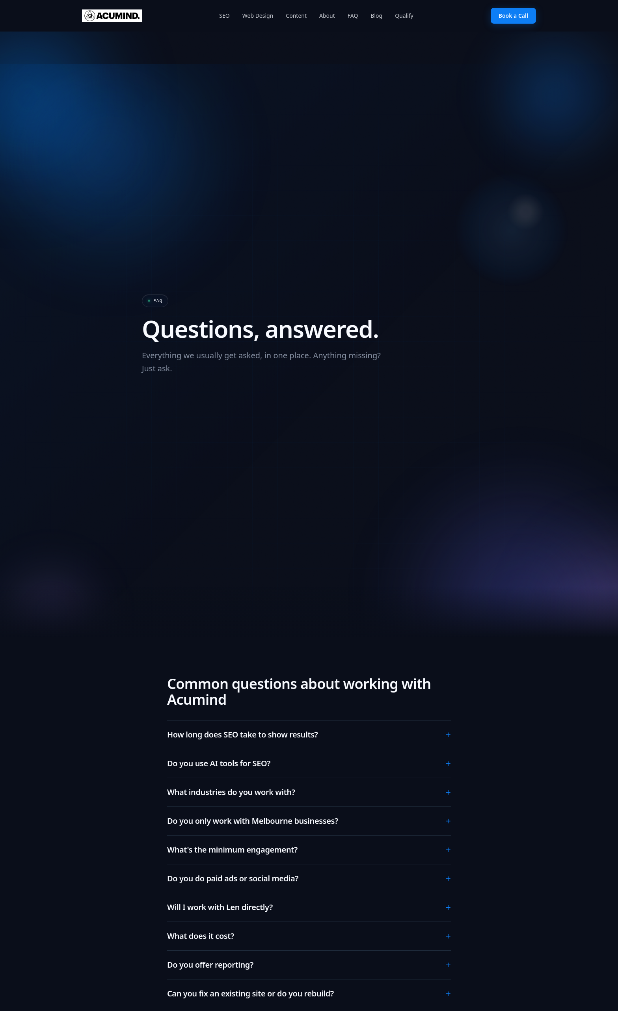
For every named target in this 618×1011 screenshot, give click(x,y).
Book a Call (513, 15)
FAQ (353, 15)
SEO (224, 15)
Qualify (404, 15)
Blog (376, 15)
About (327, 15)
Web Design (258, 15)
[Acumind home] (112, 15)
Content (296, 15)
